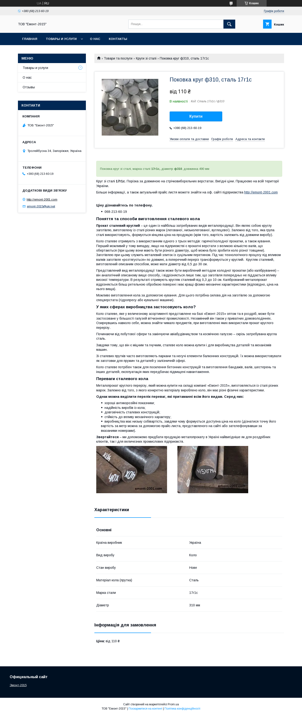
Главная (29, 39)
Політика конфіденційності (182, 708)
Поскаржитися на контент (145, 708)
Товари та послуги (118, 58)
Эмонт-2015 (18, 685)
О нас (95, 39)
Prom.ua (173, 704)
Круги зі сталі (146, 58)
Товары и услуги (61, 39)
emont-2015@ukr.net (41, 206)
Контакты (118, 39)
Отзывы (29, 87)
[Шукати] (229, 24)
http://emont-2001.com (261, 192)
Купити (196, 116)
